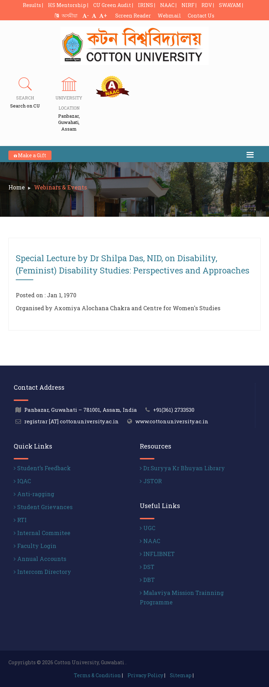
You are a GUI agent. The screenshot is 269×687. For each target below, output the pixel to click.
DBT (147, 579)
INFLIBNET (157, 553)
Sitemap (181, 675)
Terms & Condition (97, 675)
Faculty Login (35, 545)
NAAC (150, 540)
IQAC (22, 481)
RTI (20, 519)
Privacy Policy (145, 675)
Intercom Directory (42, 571)
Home (16, 187)
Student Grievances (43, 507)
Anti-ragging (34, 494)
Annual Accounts (40, 558)
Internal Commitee (42, 532)
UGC (147, 528)
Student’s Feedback (42, 468)
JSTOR (151, 481)
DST (147, 566)
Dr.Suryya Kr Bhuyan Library (182, 468)
